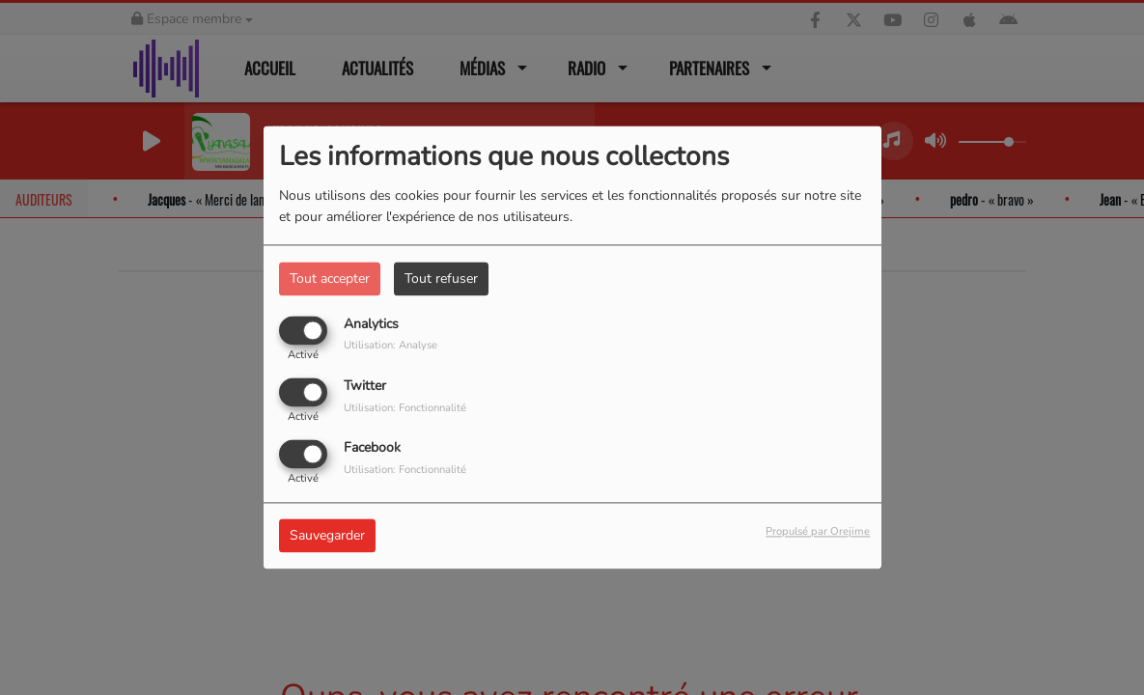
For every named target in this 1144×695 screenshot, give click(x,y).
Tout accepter (330, 278)
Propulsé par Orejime (818, 532)
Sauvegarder (327, 536)
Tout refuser (441, 278)
